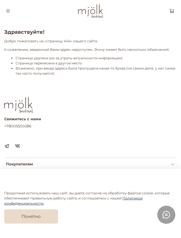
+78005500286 (17, 126)
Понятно (31, 216)
